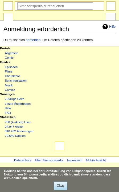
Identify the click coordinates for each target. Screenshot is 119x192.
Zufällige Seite (14, 99)
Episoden (11, 67)
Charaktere (12, 76)
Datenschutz (22, 160)
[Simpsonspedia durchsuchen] (55, 6)
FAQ (8, 112)
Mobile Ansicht (96, 160)
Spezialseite (8, 17)
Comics (10, 89)
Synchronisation (16, 80)
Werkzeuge (110, 17)
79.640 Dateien (15, 135)
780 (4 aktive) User (18, 122)
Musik (9, 85)
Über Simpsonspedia (49, 160)
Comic (9, 57)
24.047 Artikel (14, 126)
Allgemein (11, 53)
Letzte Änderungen (18, 103)
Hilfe (108, 26)
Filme (8, 71)
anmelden (33, 40)
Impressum (74, 160)
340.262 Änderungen (19, 131)
